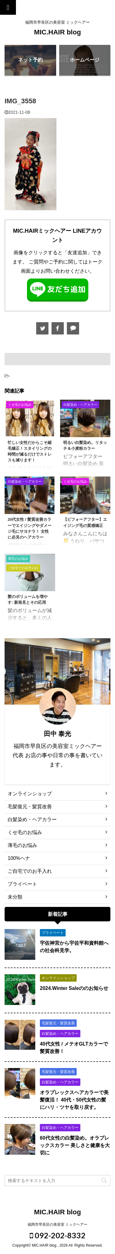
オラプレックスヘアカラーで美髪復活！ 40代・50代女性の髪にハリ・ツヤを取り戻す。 (74, 1100)
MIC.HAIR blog (57, 32)
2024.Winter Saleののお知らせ (74, 988)
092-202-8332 (58, 1235)
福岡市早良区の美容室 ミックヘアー (57, 1224)
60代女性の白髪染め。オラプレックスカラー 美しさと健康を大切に (75, 1145)
